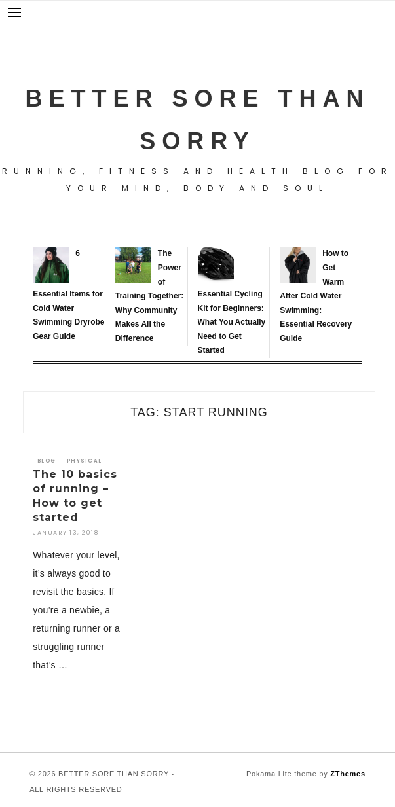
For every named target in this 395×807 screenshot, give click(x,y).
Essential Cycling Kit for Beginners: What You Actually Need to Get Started (232, 322)
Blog (46, 461)
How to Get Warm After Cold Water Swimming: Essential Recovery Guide (316, 296)
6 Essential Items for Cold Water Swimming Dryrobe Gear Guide (68, 294)
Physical (84, 461)
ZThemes (348, 774)
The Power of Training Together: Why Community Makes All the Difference (149, 296)
